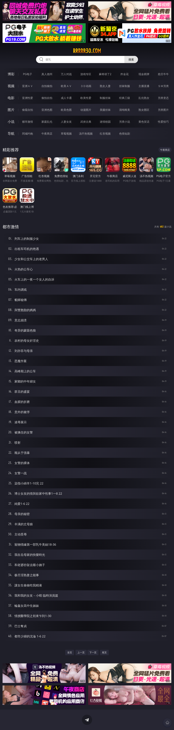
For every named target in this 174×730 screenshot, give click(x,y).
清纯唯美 (124, 110)
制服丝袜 (105, 98)
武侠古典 (85, 122)
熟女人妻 (105, 86)
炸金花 (124, 74)
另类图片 (163, 110)
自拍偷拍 (46, 86)
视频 (11, 86)
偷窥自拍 (27, 110)
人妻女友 (66, 122)
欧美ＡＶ (66, 86)
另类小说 (124, 122)
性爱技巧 (163, 122)
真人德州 (46, 74)
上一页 (81, 652)
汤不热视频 (86, 133)
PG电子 (27, 74)
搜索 (131, 59)
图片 (11, 109)
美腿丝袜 (105, 110)
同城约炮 (27, 133)
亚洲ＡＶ (27, 86)
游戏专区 (85, 74)
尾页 (104, 652)
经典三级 (124, 98)
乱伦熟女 (143, 98)
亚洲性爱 (27, 98)
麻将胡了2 (105, 74)
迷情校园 (105, 122)
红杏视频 (105, 133)
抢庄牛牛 (163, 74)
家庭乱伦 (46, 122)
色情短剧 (124, 133)
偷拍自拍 (46, 98)
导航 (11, 133)
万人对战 (66, 74)
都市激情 (27, 122)
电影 (11, 97)
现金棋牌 (143, 74)
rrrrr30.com (87, 50)
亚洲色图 (46, 110)
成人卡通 (66, 98)
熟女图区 (143, 110)
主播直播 (143, 86)
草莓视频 (66, 133)
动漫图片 (85, 110)
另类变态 (163, 98)
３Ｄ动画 (85, 86)
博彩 (11, 74)
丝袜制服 (124, 86)
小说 (11, 121)
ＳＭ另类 (163, 86)
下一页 (93, 652)
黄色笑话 (143, 122)
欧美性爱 (85, 98)
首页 (69, 652)
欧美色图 (66, 110)
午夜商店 (46, 133)
